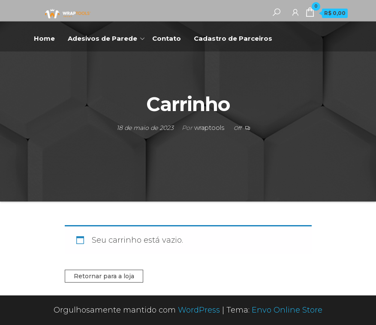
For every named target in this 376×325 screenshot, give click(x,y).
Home (44, 38)
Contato (166, 38)
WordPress (199, 310)
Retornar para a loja (104, 276)
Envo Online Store (287, 310)
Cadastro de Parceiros (233, 38)
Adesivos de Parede (102, 38)
